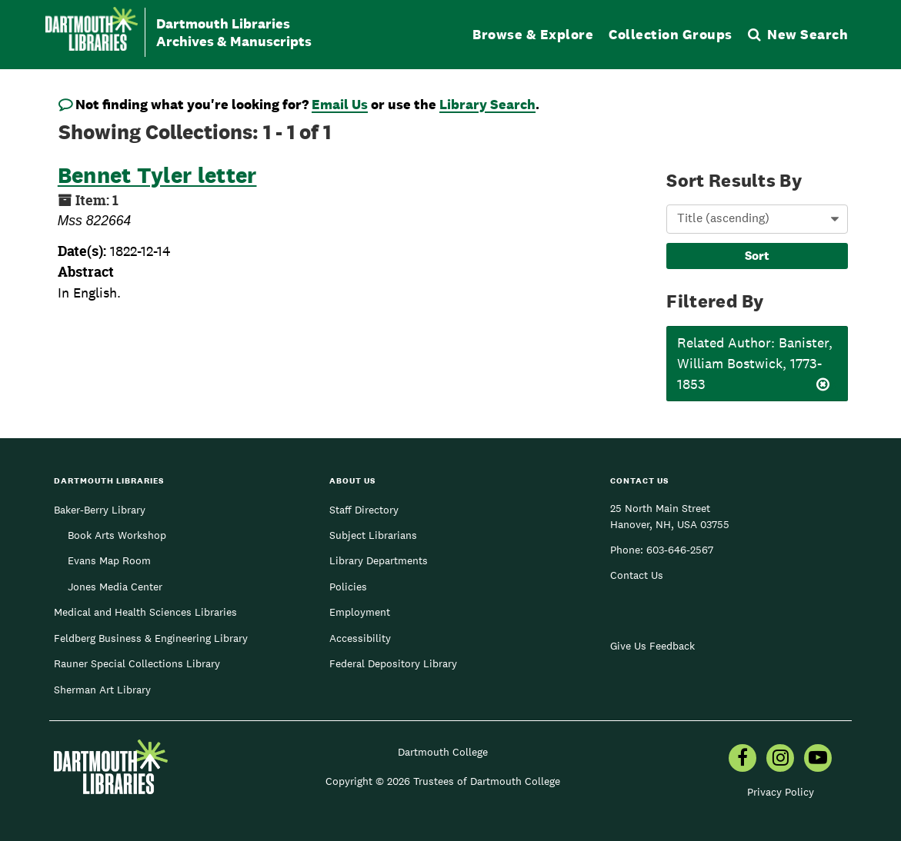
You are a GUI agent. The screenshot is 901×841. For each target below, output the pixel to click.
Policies (348, 586)
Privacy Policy (780, 792)
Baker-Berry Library (99, 510)
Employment (359, 612)
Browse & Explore (532, 34)
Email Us (340, 104)
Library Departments (378, 560)
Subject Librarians (373, 535)
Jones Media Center (115, 586)
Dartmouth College (443, 752)
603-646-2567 (679, 550)
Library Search (487, 104)
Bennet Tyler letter (157, 175)
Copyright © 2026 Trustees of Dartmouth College (442, 781)
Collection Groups (670, 34)
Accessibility (360, 638)
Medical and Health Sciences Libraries (145, 612)
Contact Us (636, 575)
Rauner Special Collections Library (137, 663)
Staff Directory (364, 510)
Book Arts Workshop (117, 535)
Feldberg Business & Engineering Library (151, 638)
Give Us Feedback (652, 646)
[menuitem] (742, 759)
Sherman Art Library (102, 689)
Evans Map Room (109, 560)
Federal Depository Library (393, 663)
